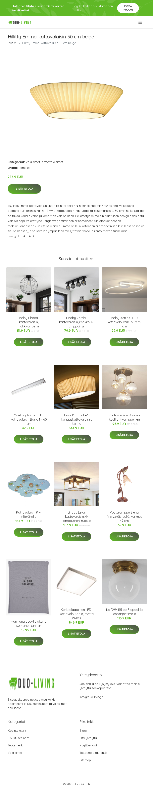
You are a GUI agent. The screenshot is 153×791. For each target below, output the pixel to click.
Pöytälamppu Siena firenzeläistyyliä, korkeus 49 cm (124, 516)
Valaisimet (33, 162)
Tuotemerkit (16, 745)
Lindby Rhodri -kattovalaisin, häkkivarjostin (29, 322)
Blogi (83, 730)
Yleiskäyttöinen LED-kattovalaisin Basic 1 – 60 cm (29, 419)
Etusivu (12, 43)
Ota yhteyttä (88, 738)
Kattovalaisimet (52, 162)
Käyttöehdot (88, 745)
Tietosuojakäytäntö (93, 753)
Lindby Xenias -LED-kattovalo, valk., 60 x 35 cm (124, 322)
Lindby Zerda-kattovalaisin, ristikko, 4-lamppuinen (76, 322)
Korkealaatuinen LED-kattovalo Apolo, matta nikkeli (77, 614)
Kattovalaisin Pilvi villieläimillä (28, 514)
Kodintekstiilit (17, 730)
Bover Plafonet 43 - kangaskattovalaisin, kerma (76, 419)
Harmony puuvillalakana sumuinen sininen (28, 623)
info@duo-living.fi (91, 697)
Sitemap (85, 760)
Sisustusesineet (18, 738)
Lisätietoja (24, 188)
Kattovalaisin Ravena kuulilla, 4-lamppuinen (124, 417)
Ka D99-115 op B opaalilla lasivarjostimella (124, 612)
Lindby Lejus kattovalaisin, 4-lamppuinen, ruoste (77, 516)
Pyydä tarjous (128, 8)
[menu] (140, 22)
